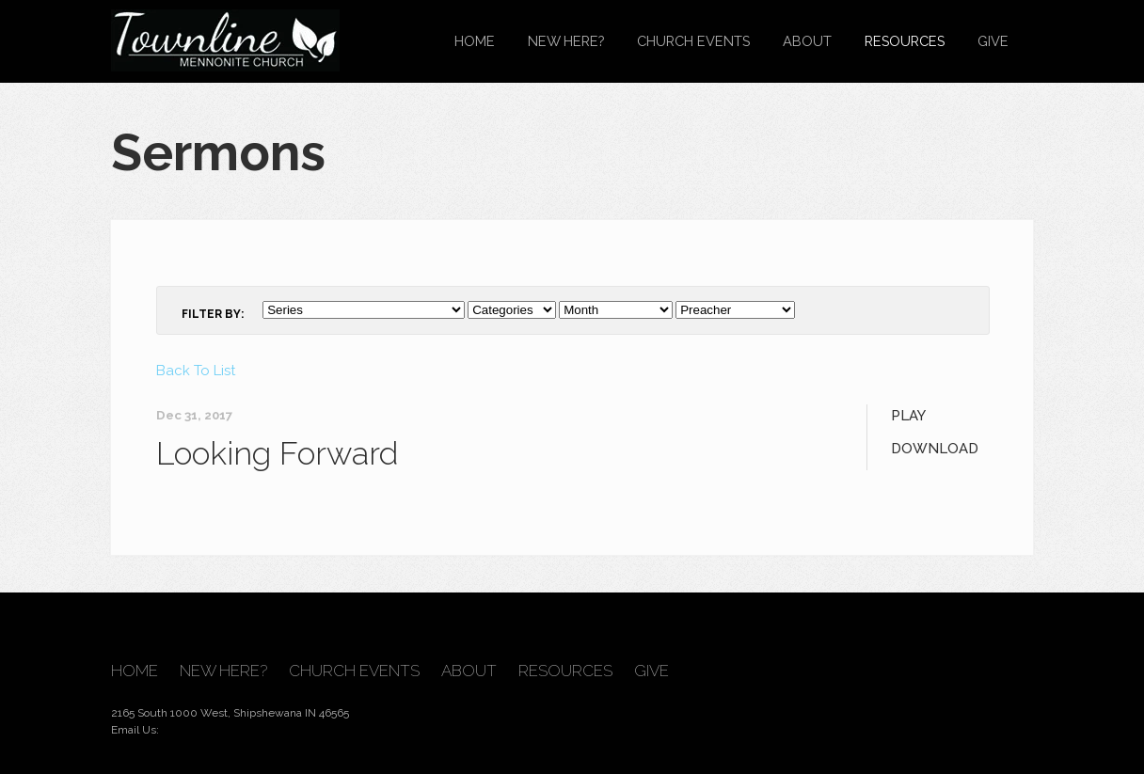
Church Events (693, 41)
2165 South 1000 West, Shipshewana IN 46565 (230, 712)
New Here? (566, 41)
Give (993, 41)
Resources (905, 41)
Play (908, 415)
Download (934, 448)
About (807, 41)
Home (474, 41)
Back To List (195, 370)
